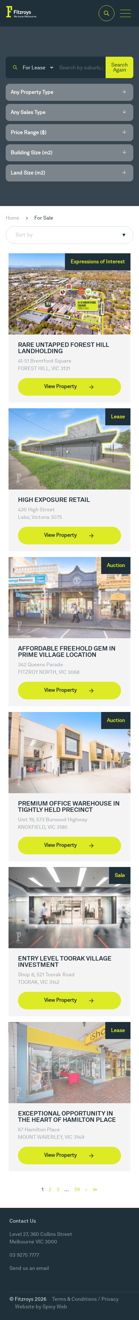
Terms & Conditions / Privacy (85, 1299)
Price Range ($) (28, 132)
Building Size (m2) (31, 153)
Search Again (119, 67)
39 (77, 1189)
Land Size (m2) (28, 173)
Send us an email (29, 1268)
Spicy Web (55, 1307)
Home (12, 218)
